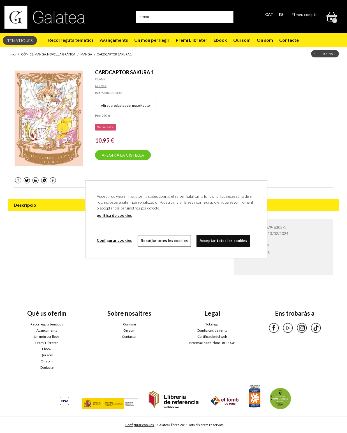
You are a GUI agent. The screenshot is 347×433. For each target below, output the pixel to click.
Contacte (289, 40)
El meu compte (305, 14)
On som (265, 40)
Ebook (220, 40)
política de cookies (114, 215)
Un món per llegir (152, 40)
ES (281, 14)
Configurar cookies (139, 425)
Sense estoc (105, 127)
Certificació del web (212, 336)
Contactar (129, 336)
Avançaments (114, 40)
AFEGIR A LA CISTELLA (123, 155)
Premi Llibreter (191, 40)
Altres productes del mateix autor (126, 105)
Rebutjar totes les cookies (164, 240)
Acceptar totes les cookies (223, 240)
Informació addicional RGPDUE (212, 343)
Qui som (242, 40)
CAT (269, 14)
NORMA (101, 86)
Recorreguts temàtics (71, 40)
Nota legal (212, 324)
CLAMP (100, 79)
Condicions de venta (212, 330)
